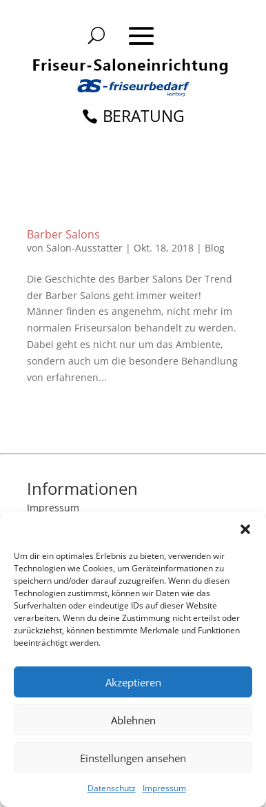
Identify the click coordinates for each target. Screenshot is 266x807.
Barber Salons (63, 234)
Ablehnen (133, 720)
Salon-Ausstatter (84, 247)
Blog (215, 247)
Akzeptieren (133, 682)
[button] (245, 529)
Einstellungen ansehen (133, 758)
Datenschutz (112, 788)
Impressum (164, 788)
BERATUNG (144, 116)
